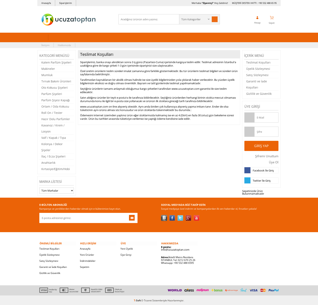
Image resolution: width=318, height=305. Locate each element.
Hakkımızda (64, 45)
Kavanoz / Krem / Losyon (52, 128)
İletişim (45, 45)
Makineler (48, 68)
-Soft (138, 300)
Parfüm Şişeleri (51, 94)
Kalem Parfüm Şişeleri (56, 62)
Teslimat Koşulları (258, 62)
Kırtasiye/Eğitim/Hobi (55, 169)
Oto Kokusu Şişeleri (54, 87)
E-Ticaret (147, 300)
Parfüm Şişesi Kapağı (55, 100)
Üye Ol (273, 162)
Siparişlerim (65, 2)
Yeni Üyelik (126, 248)
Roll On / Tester (51, 112)
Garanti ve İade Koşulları (256, 84)
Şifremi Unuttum (266, 156)
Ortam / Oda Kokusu (55, 106)
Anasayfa (46, 2)
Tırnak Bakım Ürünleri (56, 81)
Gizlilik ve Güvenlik (259, 93)
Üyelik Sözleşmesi (258, 68)
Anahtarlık (48, 162)
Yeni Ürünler (87, 254)
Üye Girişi (125, 254)
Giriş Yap (261, 145)
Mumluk (47, 75)
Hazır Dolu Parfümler (55, 119)
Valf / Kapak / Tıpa (53, 137)
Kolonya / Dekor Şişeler (52, 147)
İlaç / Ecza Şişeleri (53, 156)
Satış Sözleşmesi (257, 75)
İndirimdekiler (88, 260)
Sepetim (84, 266)
